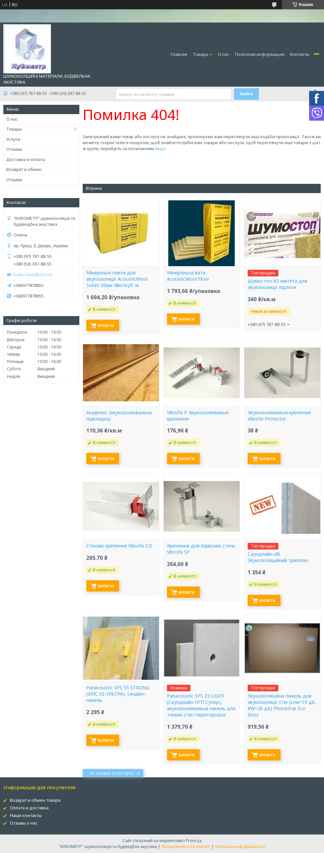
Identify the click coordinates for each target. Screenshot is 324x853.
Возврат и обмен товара (35, 800)
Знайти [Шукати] (246, 94)
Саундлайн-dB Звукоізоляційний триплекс (278, 557)
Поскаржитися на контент (185, 846)
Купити (106, 325)
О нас (223, 54)
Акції (160, 148)
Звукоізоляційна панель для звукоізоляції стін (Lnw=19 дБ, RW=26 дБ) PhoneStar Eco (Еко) (282, 705)
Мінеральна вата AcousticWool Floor (188, 276)
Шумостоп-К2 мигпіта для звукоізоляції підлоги (277, 284)
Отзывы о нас (24, 823)
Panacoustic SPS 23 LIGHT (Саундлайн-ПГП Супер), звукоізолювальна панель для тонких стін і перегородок (201, 705)
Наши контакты (26, 815)
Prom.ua (194, 840)
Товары (200, 54)
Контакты (299, 54)
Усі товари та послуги (111, 773)
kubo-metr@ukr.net (33, 274)
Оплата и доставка (29, 808)
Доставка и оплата (25, 159)
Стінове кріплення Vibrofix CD (119, 546)
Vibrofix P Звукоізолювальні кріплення (197, 416)
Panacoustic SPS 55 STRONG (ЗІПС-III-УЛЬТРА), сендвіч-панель (117, 694)
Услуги (13, 139)
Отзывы (14, 149)
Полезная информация (259, 54)
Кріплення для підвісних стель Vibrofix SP (201, 549)
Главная (179, 54)
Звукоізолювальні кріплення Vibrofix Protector (279, 416)
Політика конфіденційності (240, 846)
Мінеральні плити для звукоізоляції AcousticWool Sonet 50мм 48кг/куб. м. (116, 279)
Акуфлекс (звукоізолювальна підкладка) (119, 416)
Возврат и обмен (24, 169)
